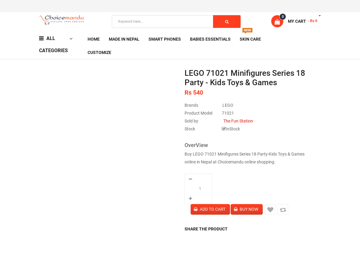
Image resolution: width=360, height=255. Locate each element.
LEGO (227, 105)
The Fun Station (238, 121)
